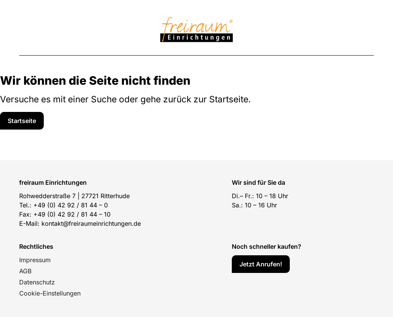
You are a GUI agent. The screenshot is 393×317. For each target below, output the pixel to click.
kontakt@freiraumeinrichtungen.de (91, 223)
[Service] (22, 121)
